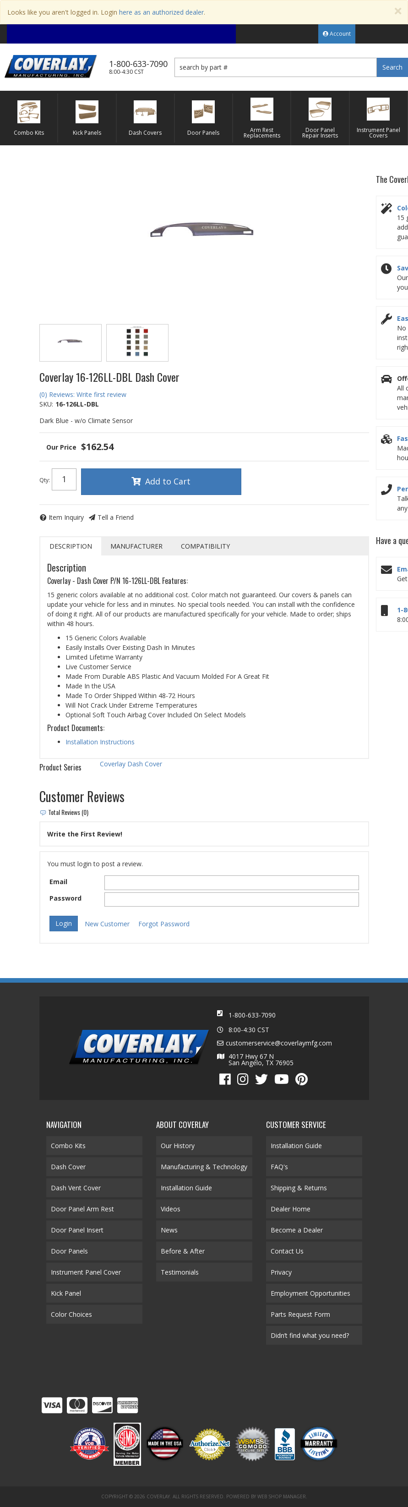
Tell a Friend (116, 517)
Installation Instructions (100, 741)
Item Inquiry (66, 517)
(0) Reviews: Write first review (82, 394)
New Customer (107, 923)
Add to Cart (167, 481)
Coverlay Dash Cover (131, 763)
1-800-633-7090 (252, 1015)
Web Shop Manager (281, 1496)
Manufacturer (136, 546)
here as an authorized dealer (161, 12)
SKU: (46, 404)
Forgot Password (164, 923)
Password (65, 898)
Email (58, 881)
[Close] (398, 11)
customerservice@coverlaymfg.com (279, 1043)
